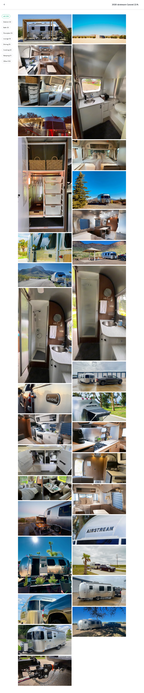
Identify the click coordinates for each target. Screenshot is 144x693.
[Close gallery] (4, 4)
